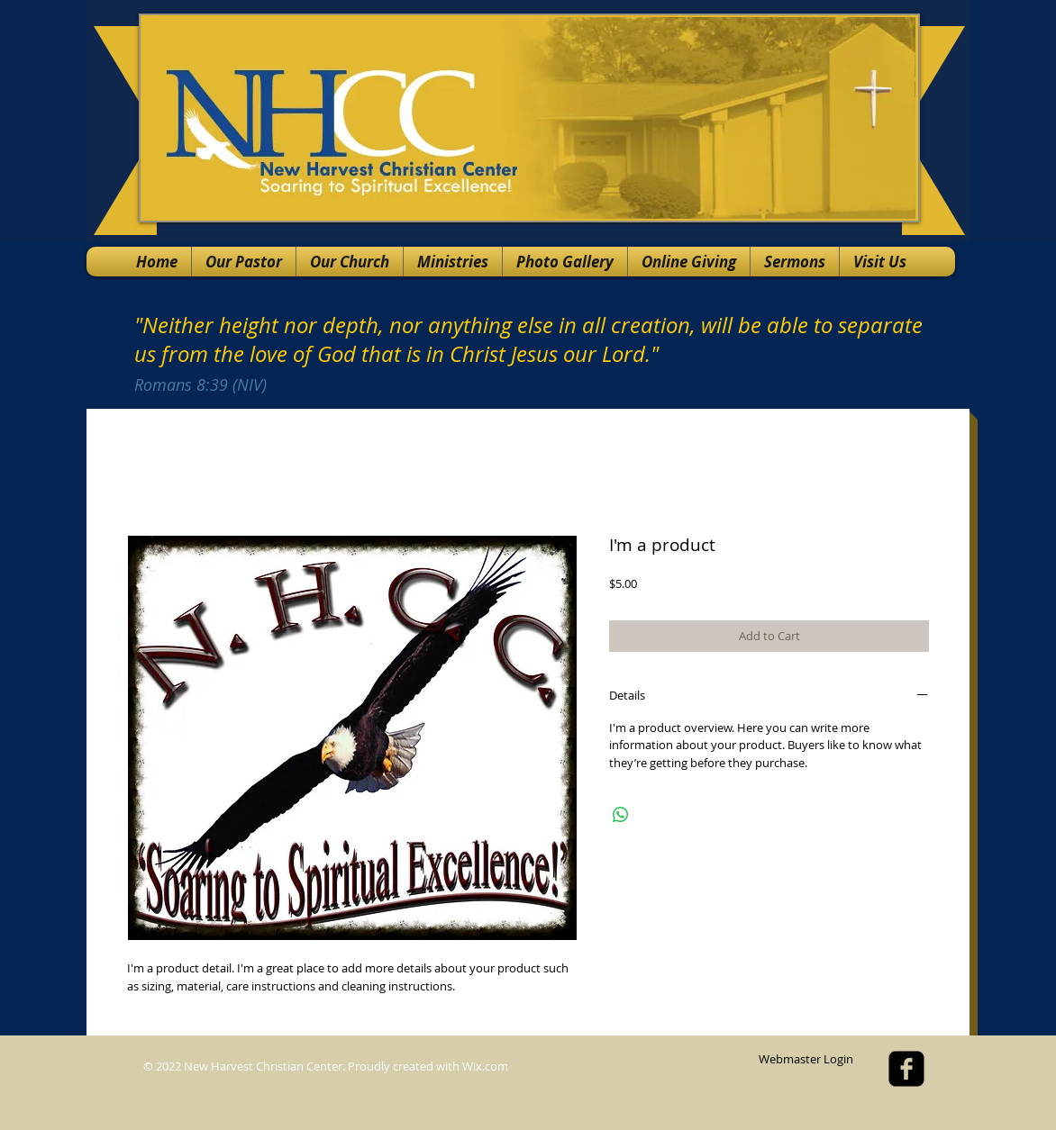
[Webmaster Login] (805, 1060)
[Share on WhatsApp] (621, 815)
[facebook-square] (906, 1069)
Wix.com (485, 1066)
